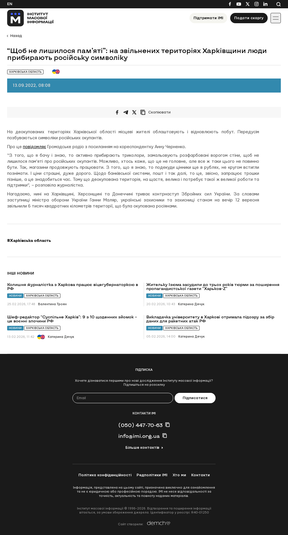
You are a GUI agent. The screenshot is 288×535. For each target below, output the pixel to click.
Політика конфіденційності (104, 475)
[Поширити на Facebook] (117, 112)
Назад (16, 36)
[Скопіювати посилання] (156, 112)
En (9, 4)
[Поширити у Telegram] (125, 112)
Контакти (200, 475)
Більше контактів (142, 448)
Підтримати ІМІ (208, 18)
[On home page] (30, 18)
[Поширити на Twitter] (134, 112)
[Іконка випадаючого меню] (276, 18)
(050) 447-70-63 (140, 425)
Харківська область (42, 295)
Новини (15, 295)
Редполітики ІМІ (152, 475)
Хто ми (179, 475)
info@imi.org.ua (139, 435)
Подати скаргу (249, 18)
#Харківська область (29, 240)
